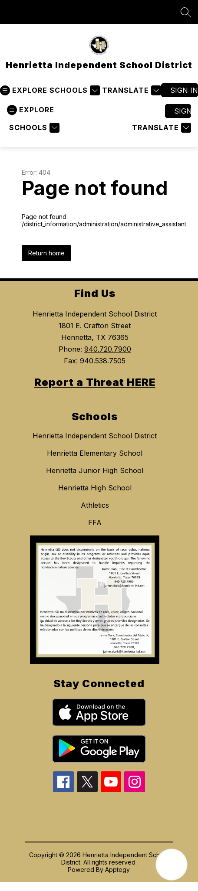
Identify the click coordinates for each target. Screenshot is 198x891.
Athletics (95, 505)
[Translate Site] (130, 90)
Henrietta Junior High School (94, 470)
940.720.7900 (107, 349)
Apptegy (117, 869)
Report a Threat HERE (94, 382)
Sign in (184, 90)
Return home (46, 253)
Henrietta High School (95, 487)
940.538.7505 (102, 360)
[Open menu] (23, 90)
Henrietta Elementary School (94, 453)
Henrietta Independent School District (95, 435)
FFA (95, 522)
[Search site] (186, 12)
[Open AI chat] (171, 864)
